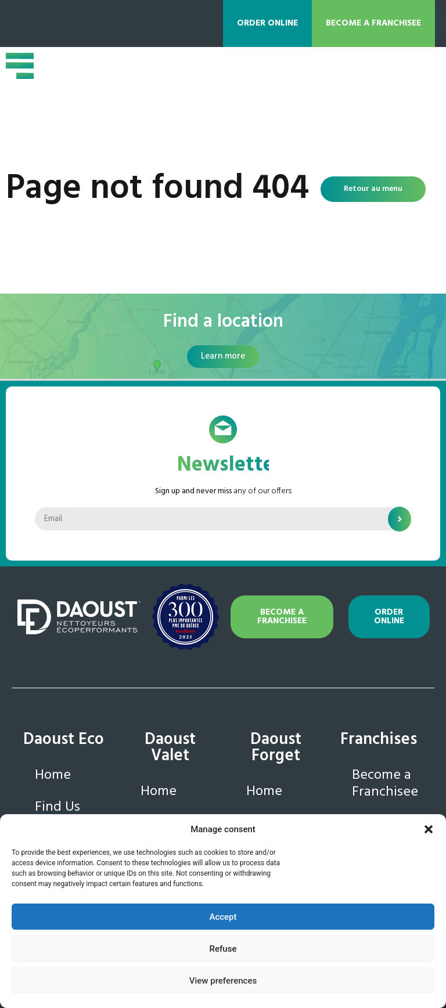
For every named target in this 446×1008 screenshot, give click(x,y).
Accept (222, 917)
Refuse (223, 949)
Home (53, 775)
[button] (428, 829)
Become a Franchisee (385, 783)
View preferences (223, 981)
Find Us (57, 807)
